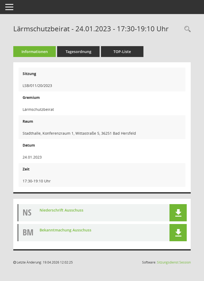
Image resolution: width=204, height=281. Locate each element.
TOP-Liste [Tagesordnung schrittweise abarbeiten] (122, 51)
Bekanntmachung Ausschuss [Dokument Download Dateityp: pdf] (65, 229)
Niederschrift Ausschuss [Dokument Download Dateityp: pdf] (61, 210)
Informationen (35, 51)
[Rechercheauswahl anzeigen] (186, 29)
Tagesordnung (78, 51)
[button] (178, 212)
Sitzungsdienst (174, 262)
